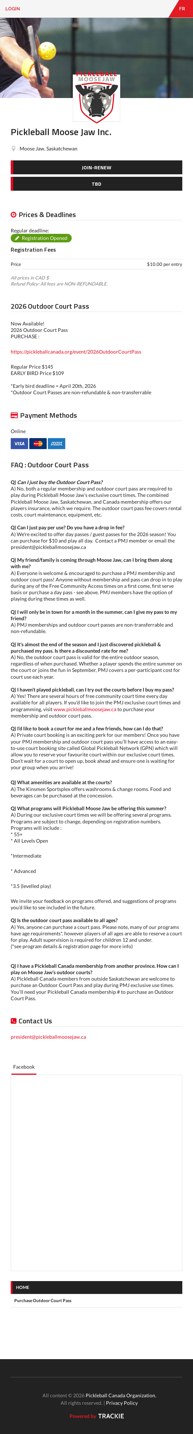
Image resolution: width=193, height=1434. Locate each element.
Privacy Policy (122, 1403)
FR (182, 8)
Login (12, 8)
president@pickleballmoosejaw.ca (48, 1037)
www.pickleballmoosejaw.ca (85, 709)
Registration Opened (44, 238)
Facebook (24, 1067)
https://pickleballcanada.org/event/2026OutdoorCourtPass (76, 352)
